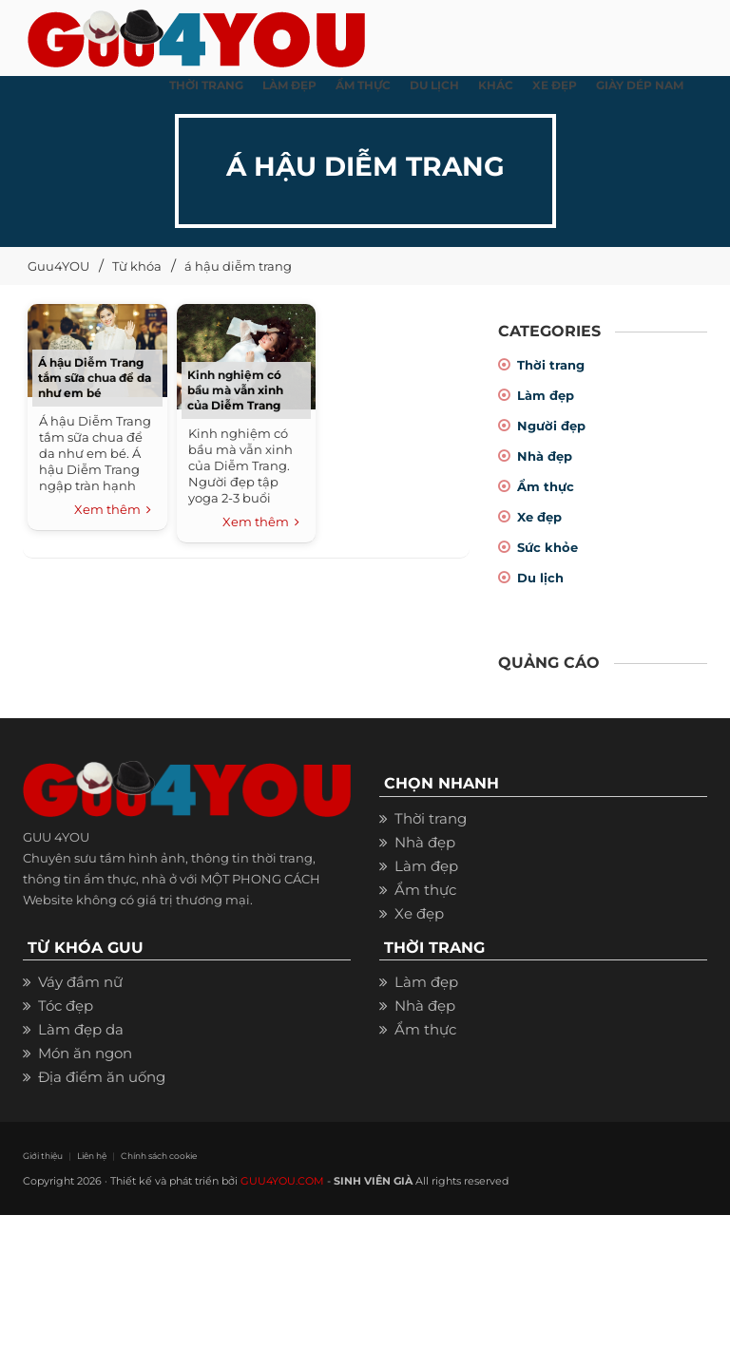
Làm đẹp (545, 395)
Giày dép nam (639, 85)
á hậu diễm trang (238, 266)
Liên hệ (91, 1155)
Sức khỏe (547, 547)
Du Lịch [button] (434, 85)
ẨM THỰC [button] (363, 85)
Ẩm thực (545, 486)
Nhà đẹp (544, 456)
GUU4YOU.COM (282, 1180)
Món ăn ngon (85, 1053)
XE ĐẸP (554, 85)
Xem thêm (112, 510)
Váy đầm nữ (80, 982)
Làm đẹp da (81, 1029)
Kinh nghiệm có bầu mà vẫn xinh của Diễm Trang (235, 390)
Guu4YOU (58, 266)
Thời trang (551, 364)
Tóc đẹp (65, 1006)
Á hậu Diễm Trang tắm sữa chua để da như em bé (94, 377)
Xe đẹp (539, 516)
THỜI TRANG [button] (206, 85)
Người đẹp (551, 425)
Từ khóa (137, 266)
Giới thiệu (43, 1155)
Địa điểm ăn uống (101, 1077)
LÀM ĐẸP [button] (289, 85)
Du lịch (540, 577)
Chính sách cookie (158, 1155)
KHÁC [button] (495, 85)
